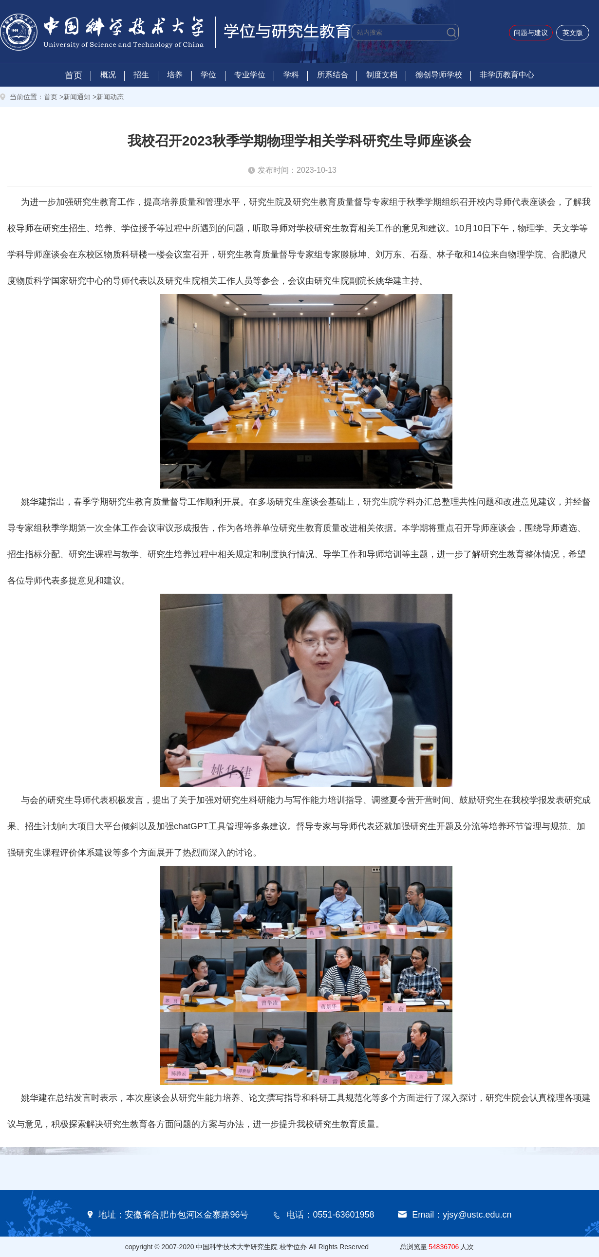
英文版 (572, 32)
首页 (73, 75)
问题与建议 (531, 32)
